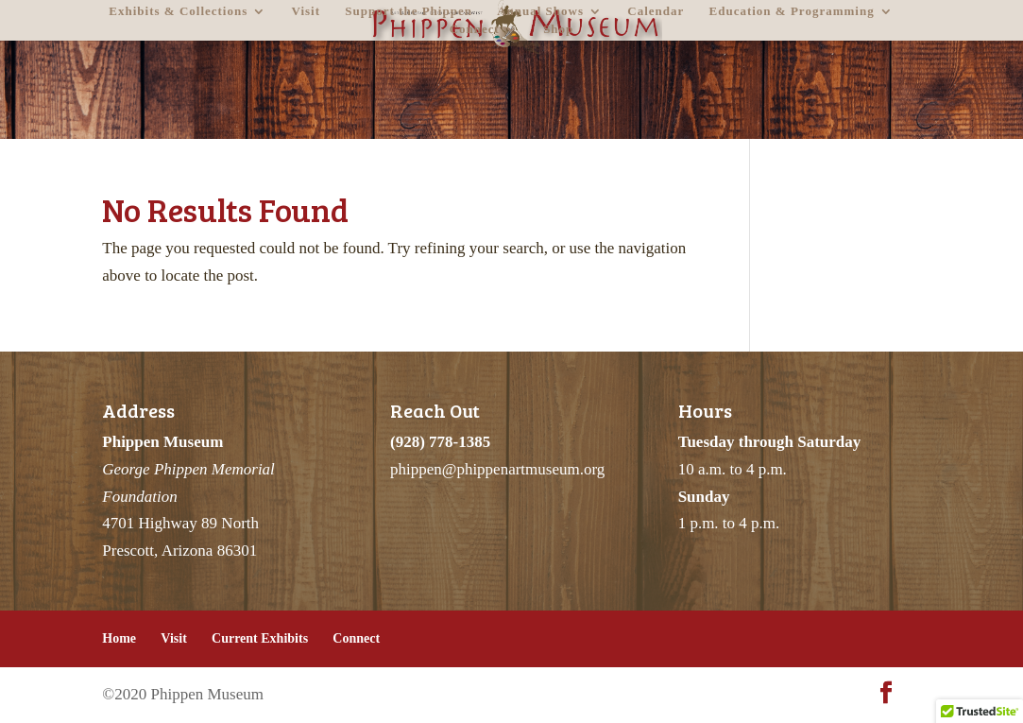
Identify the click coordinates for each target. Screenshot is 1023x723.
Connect (475, 29)
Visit (306, 11)
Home (119, 638)
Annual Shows (540, 11)
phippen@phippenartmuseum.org (497, 469)
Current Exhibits (260, 638)
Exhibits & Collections (178, 11)
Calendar (655, 11)
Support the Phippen (408, 11)
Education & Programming (792, 11)
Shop (558, 29)
